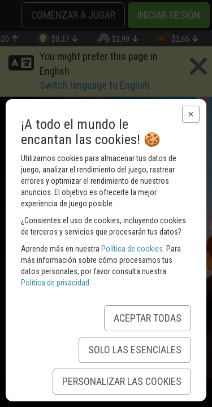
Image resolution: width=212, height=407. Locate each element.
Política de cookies (132, 248)
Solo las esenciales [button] (134, 350)
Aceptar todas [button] (147, 318)
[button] (191, 114)
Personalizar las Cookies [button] (121, 381)
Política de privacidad (55, 282)
